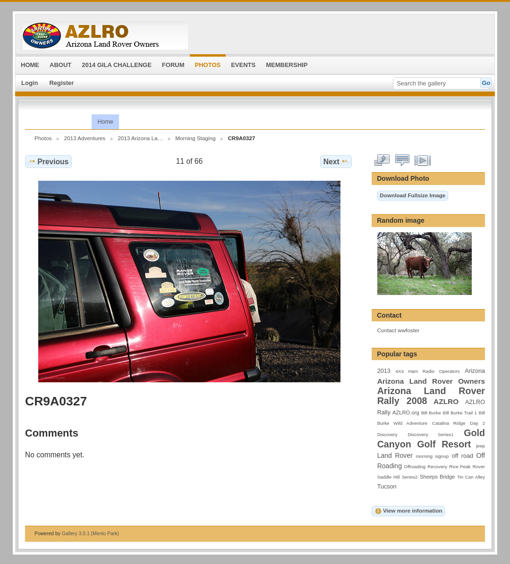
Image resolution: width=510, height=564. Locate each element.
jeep (480, 445)
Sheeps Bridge (437, 477)
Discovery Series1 (431, 434)
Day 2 (477, 423)
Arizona (475, 371)
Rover (479, 466)
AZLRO (446, 401)
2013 (384, 371)
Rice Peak (459, 466)
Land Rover (395, 455)
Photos (42, 138)
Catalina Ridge (448, 423)
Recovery (437, 466)
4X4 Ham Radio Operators (427, 371)
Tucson (387, 486)
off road (462, 456)
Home (105, 121)
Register (61, 82)
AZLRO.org (405, 412)
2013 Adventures (84, 138)
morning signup (432, 456)
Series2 (409, 477)
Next (335, 161)
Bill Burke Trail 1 (460, 412)
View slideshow (423, 160)
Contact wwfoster (398, 330)
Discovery (387, 434)
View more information (408, 511)
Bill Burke (431, 412)
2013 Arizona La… (140, 138)
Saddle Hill (388, 477)
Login (29, 82)
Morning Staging (195, 138)
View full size (382, 160)
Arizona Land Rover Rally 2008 (431, 396)
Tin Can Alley (471, 477)
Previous (48, 161)
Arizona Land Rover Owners (431, 381)
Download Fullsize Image (412, 195)
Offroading (414, 466)
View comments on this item (402, 160)
